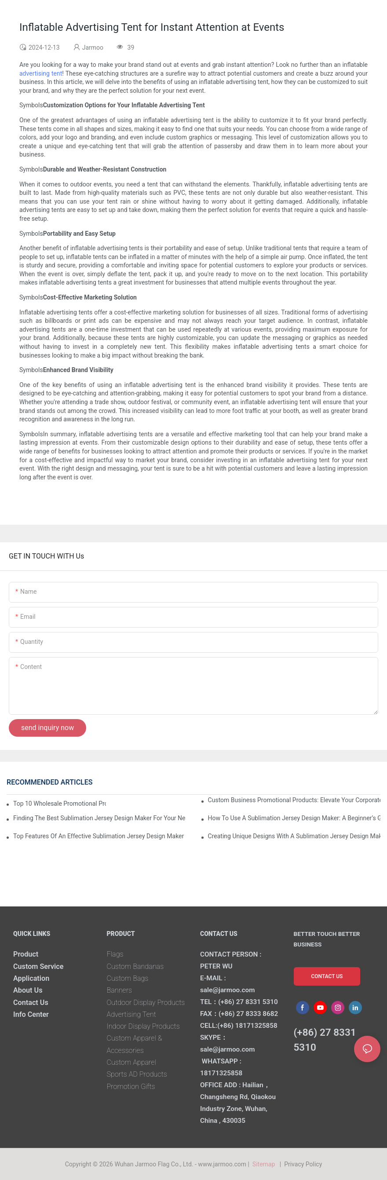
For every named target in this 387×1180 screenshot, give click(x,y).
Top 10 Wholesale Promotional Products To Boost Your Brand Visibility (59, 803)
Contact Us (30, 1002)
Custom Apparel (131, 1062)
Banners (119, 990)
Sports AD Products (137, 1074)
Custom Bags (128, 978)
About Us (28, 990)
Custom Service (38, 966)
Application (31, 978)
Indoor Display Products (143, 1026)
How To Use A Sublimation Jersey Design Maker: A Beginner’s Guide (294, 818)
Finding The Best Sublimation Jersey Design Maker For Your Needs (99, 818)
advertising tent (40, 73)
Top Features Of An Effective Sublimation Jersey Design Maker (98, 836)
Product (25, 954)
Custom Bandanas (135, 966)
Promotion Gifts (131, 1086)
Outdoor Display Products (146, 1002)
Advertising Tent (131, 1014)
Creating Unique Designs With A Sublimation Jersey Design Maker (294, 836)
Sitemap (265, 1164)
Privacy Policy (303, 1164)
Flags (115, 954)
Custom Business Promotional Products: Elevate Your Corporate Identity (294, 800)
